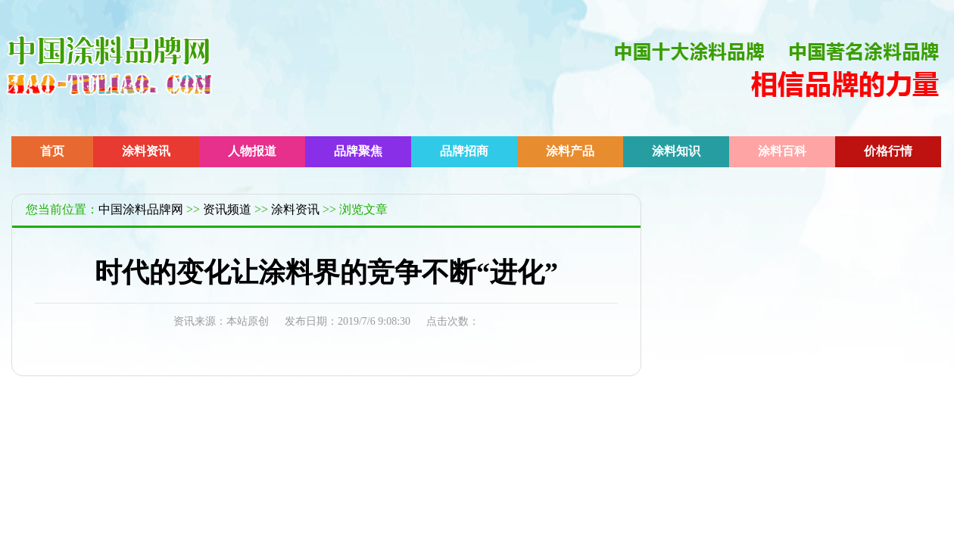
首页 (52, 151)
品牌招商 (464, 151)
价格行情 (888, 151)
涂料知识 (676, 151)
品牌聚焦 (358, 151)
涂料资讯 (146, 151)
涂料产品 (570, 151)
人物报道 (252, 151)
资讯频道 (227, 209)
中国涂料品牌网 (140, 209)
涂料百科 (782, 151)
